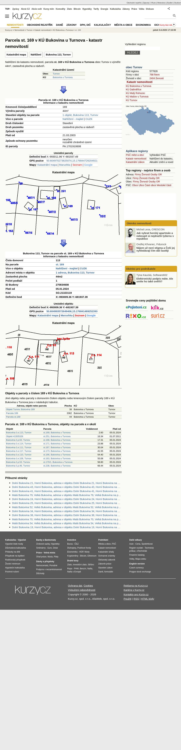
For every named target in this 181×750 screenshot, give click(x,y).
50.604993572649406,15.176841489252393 (71, 311)
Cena (137, 544)
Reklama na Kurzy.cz (136, 585)
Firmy (138, 174)
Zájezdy (146, 3)
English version (137, 564)
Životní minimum (12, 564)
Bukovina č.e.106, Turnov (18, 458)
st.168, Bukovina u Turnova (57, 440)
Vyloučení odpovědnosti (81, 589)
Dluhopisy (71, 548)
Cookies (88, 585)
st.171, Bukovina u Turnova (57, 443)
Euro (49, 548)
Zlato (69, 9)
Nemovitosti (19, 30)
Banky (39, 540)
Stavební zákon (105, 568)
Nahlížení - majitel (73, 118)
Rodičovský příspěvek (15, 560)
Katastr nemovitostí (139, 82)
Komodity (60, 9)
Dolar (55, 548)
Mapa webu (140, 559)
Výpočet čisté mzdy (14, 544)
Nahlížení (36, 54)
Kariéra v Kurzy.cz (134, 589)
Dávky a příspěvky (45, 561)
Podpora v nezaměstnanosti (49, 569)
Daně (59, 24)
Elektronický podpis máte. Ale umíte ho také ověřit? (154, 280)
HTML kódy (147, 598)
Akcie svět (37, 9)
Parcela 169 (12, 413)
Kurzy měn (48, 9)
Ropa (69, 568)
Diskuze (150, 9)
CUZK (88, 118)
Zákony (126, 9)
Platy (56, 556)
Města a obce (123, 24)
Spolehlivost (147, 544)
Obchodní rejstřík (134, 3)
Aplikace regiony (137, 151)
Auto (131, 544)
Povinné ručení (12, 571)
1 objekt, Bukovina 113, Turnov (80, 115)
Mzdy (87, 552)
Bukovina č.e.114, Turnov (18, 443)
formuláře (108, 571)
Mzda (50, 556)
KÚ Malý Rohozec (135, 93)
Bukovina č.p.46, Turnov (18, 465)
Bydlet (170, 3)
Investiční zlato (80, 564)
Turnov (56, 73)
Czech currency (136, 568)
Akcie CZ (25, 9)
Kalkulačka (115, 9)
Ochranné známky (106, 556)
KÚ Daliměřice (133, 89)
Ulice (141, 185)
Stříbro (91, 564)
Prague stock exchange (140, 571)
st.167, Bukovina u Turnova (57, 447)
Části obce (150, 185)
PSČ (114, 544)
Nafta (89, 568)
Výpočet (22, 540)
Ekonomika (143, 24)
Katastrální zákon (135, 162)
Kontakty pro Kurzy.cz (136, 594)
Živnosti (146, 174)
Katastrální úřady (106, 552)
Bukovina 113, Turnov (58, 54)
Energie (104, 9)
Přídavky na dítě (12, 552)
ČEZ (76, 544)
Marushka (65, 164)
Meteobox (161, 3)
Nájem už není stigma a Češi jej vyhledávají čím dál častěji (155, 249)
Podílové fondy (84, 548)
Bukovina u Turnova (63, 77)
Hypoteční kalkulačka (15, 568)
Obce (135, 185)
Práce (134, 9)
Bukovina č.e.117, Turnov (18, 451)
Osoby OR (156, 174)
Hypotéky (87, 9)
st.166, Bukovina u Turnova (57, 454)
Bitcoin (77, 9)
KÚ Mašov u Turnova (137, 96)
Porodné (53, 565)
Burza (70, 544)
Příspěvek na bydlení (14, 556)
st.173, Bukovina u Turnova (57, 451)
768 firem (154, 74)
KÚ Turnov (131, 100)
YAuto (153, 3)
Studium (177, 3)
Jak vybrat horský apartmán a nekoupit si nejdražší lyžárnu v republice (155, 236)
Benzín (83, 568)
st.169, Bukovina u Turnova (57, 432)
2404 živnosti (156, 78)
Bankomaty (50, 540)
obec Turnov (134, 67)
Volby (131, 559)
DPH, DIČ (85, 24)
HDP (81, 552)
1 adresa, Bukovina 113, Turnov (75, 272)
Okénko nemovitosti (139, 223)
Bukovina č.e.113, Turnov (18, 432)
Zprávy (15, 9)
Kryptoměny (72, 556)
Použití (128, 598)
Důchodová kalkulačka (15, 548)
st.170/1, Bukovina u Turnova (57, 462)
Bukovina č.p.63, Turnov (18, 440)
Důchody (40, 573)
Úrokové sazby (43, 544)
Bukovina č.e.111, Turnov (18, 447)
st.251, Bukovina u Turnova (57, 436)
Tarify (96, 9)
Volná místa (49, 552)
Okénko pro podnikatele (140, 268)
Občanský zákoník (106, 560)
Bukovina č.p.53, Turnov (18, 462)
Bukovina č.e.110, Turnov (18, 454)
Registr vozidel (136, 548)
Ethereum (91, 556)
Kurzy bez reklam (167, 25)
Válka (141, 9)
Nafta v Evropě (74, 571)
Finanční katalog (136, 555)
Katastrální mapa (16, 54)
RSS (136, 598)
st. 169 (60, 264)
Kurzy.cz (8, 30)
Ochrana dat (75, 585)
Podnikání (103, 540)
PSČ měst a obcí (135, 155)
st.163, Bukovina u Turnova (57, 458)
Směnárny (41, 548)
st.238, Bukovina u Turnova (57, 465)
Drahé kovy (72, 560)
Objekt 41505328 (14, 436)
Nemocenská (42, 565)
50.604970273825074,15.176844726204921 (71, 160)
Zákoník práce (104, 564)
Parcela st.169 (13, 417)
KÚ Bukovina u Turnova (138, 86)
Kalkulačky (102, 24)
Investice (71, 540)
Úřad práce (41, 556)
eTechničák (142, 551)
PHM (76, 568)
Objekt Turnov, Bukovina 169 (20, 409)
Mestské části (164, 185)
